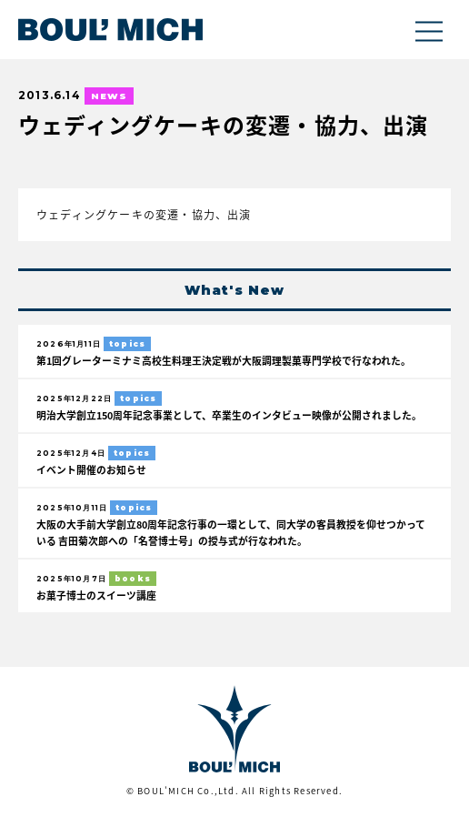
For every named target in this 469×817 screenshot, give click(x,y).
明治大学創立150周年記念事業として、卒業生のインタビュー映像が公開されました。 (229, 415)
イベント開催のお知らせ (91, 469)
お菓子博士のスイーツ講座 (96, 595)
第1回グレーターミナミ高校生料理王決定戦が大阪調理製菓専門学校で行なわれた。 (223, 360)
